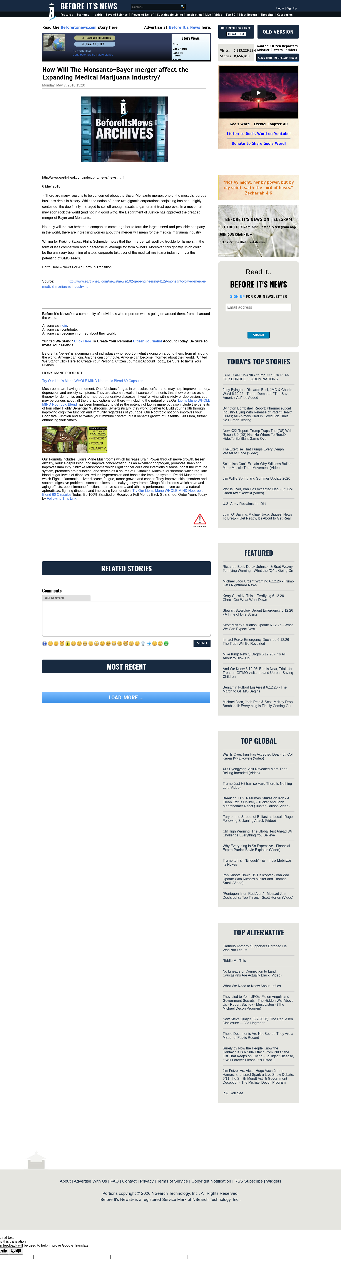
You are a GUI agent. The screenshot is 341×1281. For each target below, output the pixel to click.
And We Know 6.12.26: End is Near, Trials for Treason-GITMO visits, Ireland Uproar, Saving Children (258, 673)
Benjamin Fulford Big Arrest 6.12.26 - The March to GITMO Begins (255, 689)
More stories (105, 54)
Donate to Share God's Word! (259, 143)
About (65, 1181)
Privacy (147, 1181)
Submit (258, 335)
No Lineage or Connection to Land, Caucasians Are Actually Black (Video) (252, 973)
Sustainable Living (170, 15)
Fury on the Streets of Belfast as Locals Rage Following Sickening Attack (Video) (258, 818)
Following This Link (61, 498)
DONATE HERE (236, 34)
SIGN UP (237, 296)
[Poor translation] (16, 1251)
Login (280, 8)
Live (208, 15)
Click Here (82, 341)
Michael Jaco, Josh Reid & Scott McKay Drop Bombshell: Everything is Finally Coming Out (258, 704)
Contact (129, 1181)
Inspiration (194, 15)
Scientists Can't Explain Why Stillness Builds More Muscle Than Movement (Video (257, 466)
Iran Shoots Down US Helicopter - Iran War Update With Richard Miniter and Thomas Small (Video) (256, 879)
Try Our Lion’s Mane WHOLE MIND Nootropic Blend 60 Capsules (92, 381)
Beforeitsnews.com (79, 27)
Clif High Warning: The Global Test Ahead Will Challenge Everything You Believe (258, 833)
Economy (83, 15)
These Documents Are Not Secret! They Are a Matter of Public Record (258, 1035)
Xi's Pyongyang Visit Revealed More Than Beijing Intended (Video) (255, 771)
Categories (285, 15)
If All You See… (235, 1093)
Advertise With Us (90, 1181)
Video (218, 15)
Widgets (273, 1181)
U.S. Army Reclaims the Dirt (244, 504)
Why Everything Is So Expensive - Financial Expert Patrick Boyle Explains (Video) (256, 848)
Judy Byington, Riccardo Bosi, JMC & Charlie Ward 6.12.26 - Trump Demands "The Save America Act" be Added (257, 393)
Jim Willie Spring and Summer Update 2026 (256, 478)
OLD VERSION (278, 32)
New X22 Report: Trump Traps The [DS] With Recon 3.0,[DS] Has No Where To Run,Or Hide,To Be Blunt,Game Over (257, 434)
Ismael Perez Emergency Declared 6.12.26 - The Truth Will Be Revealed (257, 641)
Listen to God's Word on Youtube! (259, 133)
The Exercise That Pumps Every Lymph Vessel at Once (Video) (253, 451)
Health (97, 15)
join (64, 325)
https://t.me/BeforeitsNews (242, 242)
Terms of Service (172, 1181)
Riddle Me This (234, 961)
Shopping (267, 15)
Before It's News (88, 6)
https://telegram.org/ (279, 227)
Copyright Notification (211, 1181)
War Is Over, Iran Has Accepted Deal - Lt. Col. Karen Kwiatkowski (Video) (258, 491)
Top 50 (231, 15)
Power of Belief (142, 15)
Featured (66, 15)
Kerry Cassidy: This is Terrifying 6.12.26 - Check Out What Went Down (254, 598)
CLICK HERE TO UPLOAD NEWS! (277, 58)
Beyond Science (116, 15)
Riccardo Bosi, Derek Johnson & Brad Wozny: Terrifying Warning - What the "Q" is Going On (258, 568)
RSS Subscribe (248, 1181)
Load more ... (126, 697)
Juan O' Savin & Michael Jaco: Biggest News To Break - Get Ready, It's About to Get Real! (257, 516)
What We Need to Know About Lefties (252, 986)
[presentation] (259, 321)
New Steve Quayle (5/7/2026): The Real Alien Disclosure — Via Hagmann (258, 1021)
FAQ (114, 1181)
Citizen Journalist (147, 341)
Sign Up (291, 8)
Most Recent (248, 15)
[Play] (258, 93)
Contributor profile (84, 54)
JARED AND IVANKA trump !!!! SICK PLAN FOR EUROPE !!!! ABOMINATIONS (256, 377)
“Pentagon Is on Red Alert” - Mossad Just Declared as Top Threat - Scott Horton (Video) (258, 895)
